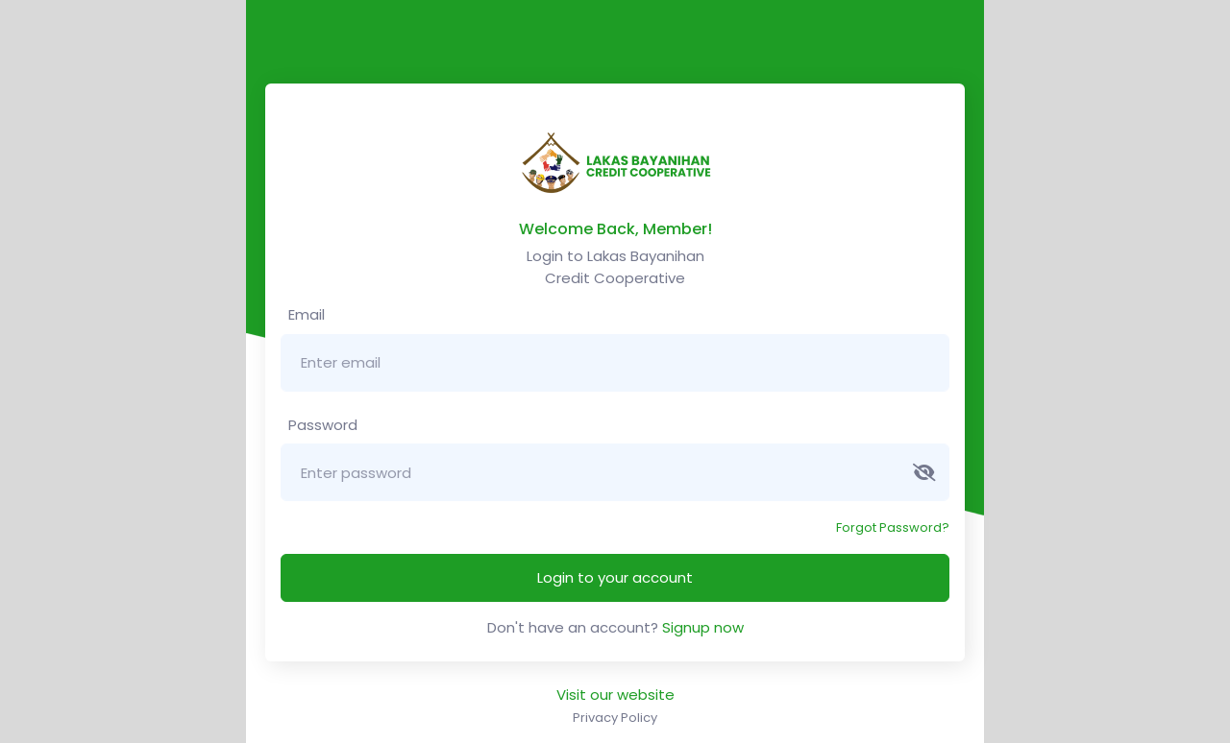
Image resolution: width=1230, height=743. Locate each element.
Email (304, 314)
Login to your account (615, 577)
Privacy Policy (615, 717)
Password (320, 425)
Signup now (703, 627)
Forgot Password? (892, 527)
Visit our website (615, 694)
